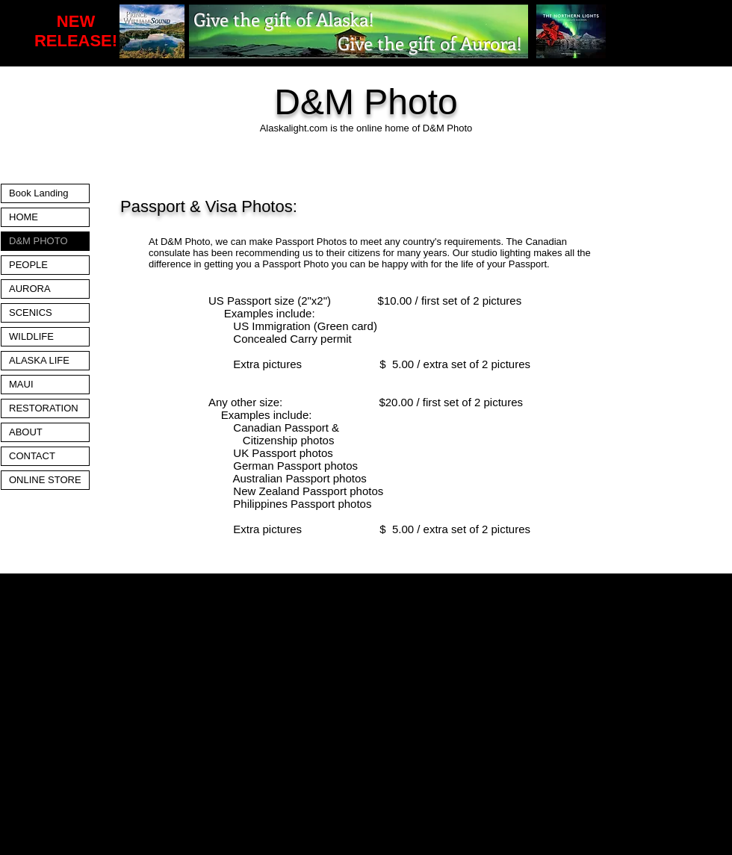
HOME (23, 217)
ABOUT (26, 432)
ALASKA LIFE (39, 360)
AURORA (30, 288)
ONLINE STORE (45, 479)
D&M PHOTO (38, 240)
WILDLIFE (31, 336)
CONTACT (32, 455)
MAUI (21, 384)
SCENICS (30, 312)
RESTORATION (43, 408)
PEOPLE (28, 264)
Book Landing (39, 193)
